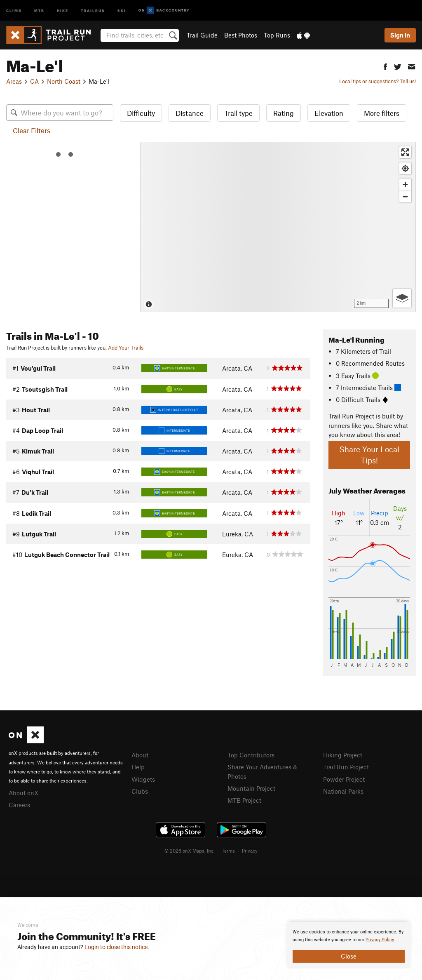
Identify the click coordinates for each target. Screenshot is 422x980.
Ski (121, 10)
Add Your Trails (125, 347)
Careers (19, 804)
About (139, 755)
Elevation (328, 113)
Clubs (139, 791)
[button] (385, 66)
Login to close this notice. (116, 947)
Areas (14, 81)
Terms (228, 850)
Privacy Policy (380, 939)
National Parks (343, 791)
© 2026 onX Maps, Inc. (189, 850)
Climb (14, 10)
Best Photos (240, 35)
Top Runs (277, 35)
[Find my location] (405, 168)
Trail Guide (202, 35)
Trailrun (93, 10)
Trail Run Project (346, 767)
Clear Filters (31, 130)
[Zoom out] (405, 196)
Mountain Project (251, 788)
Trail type (238, 113)
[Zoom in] (405, 184)
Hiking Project (342, 755)
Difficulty (141, 113)
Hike (62, 10)
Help (138, 767)
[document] (349, 945)
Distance (190, 113)
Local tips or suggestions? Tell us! (377, 81)
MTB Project (244, 800)
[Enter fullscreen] (405, 152)
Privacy (250, 850)
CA (34, 81)
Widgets (143, 779)
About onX (23, 793)
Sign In (400, 35)
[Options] (402, 298)
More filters (381, 113)
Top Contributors (250, 755)
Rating (283, 113)
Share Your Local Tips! (369, 454)
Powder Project (344, 779)
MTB (39, 10)
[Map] (278, 227)
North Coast (63, 81)
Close (348, 956)
